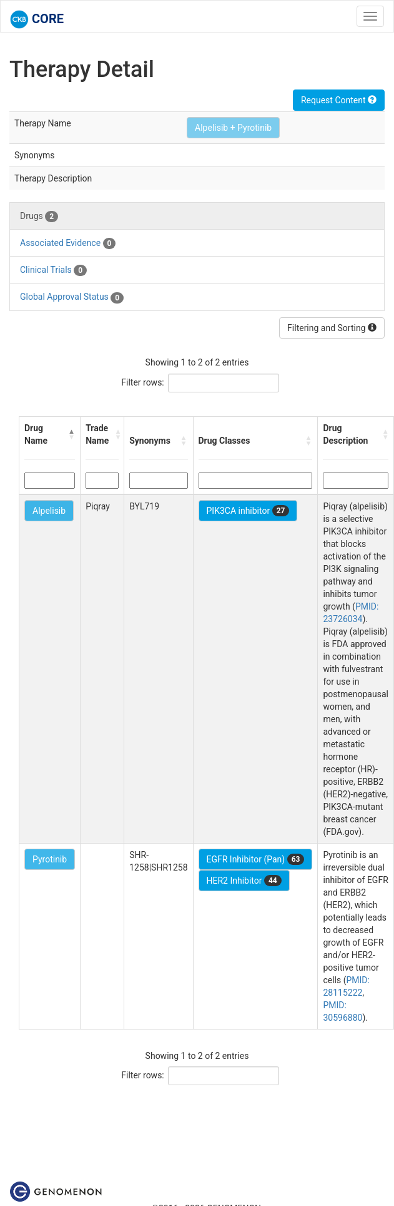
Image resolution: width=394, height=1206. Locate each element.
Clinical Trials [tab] (53, 270)
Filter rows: (142, 382)
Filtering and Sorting (332, 328)
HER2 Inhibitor (244, 880)
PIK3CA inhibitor (248, 510)
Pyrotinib (49, 859)
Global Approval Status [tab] (72, 297)
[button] (71, 434)
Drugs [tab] (39, 216)
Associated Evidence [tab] (68, 243)
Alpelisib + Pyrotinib (233, 128)
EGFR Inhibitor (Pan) (256, 859)
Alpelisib (49, 511)
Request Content (339, 100)
